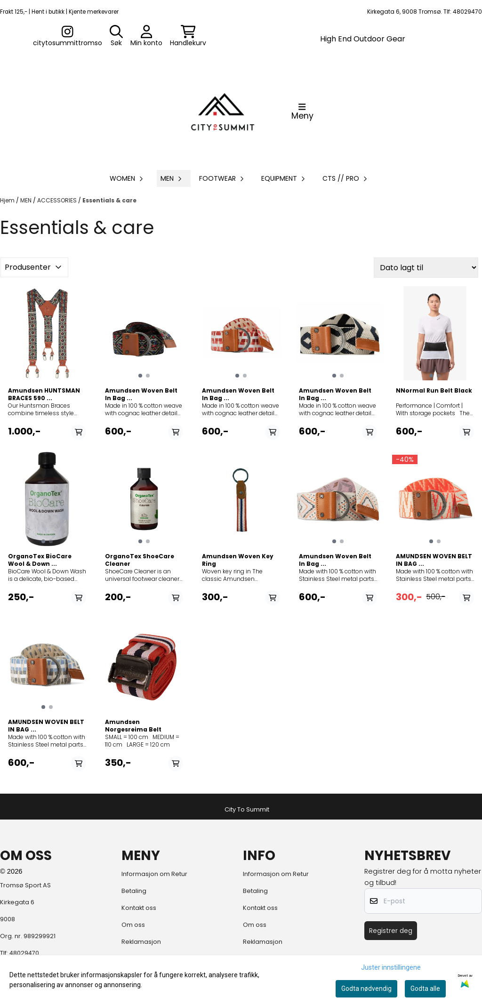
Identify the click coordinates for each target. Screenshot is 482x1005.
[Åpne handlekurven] (188, 36)
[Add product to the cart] (78, 432)
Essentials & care (109, 200)
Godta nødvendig (366, 988)
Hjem (8, 200)
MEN (26, 200)
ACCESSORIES (57, 200)
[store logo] (222, 111)
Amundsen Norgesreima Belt (133, 725)
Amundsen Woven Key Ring (237, 560)
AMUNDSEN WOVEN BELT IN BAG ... (434, 560)
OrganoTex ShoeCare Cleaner (139, 560)
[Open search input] (116, 36)
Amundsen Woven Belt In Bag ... (141, 394)
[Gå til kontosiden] (67, 36)
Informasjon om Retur (154, 874)
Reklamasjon (141, 942)
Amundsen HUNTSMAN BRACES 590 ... (44, 394)
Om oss (133, 925)
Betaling (133, 891)
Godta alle (425, 988)
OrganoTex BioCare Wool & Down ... (40, 560)
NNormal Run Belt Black (434, 390)
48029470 (24, 953)
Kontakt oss (138, 908)
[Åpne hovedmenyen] (302, 111)
